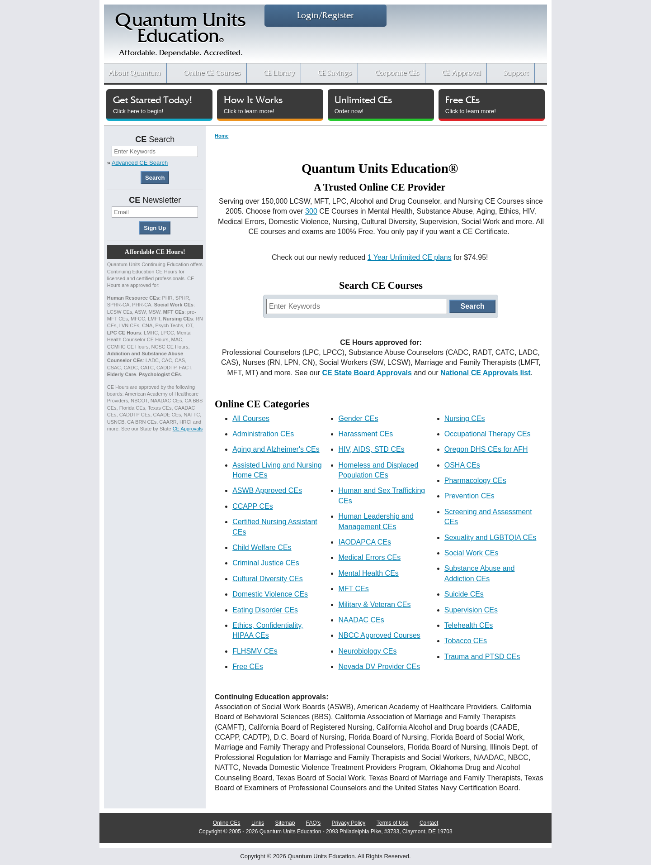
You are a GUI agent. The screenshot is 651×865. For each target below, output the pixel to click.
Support (516, 73)
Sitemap (285, 823)
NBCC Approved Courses (379, 635)
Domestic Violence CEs (270, 594)
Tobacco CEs (465, 641)
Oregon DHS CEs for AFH (486, 449)
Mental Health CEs (368, 573)
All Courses (250, 418)
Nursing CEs (464, 418)
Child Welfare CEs (261, 547)
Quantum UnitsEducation (180, 37)
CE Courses (212, 73)
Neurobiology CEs (367, 651)
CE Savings (335, 73)
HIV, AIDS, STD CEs (371, 449)
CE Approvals (188, 428)
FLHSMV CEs (255, 651)
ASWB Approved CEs (267, 490)
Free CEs (247, 666)
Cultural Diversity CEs (267, 579)
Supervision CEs (471, 610)
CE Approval (461, 73)
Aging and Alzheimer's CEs (275, 449)
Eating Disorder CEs (265, 610)
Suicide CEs (464, 594)
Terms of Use (393, 823)
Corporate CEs (397, 73)
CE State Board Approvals (367, 373)
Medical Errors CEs (369, 557)
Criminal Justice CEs (265, 563)
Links (257, 823)
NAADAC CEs (361, 620)
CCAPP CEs (252, 506)
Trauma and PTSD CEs (482, 656)
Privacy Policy (349, 823)
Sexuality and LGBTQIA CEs (490, 537)
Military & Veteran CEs (374, 604)
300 (311, 211)
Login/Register (325, 15)
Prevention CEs (469, 496)
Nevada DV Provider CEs (379, 666)
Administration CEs (263, 434)
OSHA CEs (462, 465)
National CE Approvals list (485, 373)
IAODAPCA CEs (364, 542)
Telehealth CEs (468, 625)
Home (222, 136)
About (134, 73)
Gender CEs (358, 418)
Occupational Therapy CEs (487, 434)
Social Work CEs (471, 553)
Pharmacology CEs (475, 480)
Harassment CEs (365, 434)
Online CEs (227, 823)
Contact (429, 823)
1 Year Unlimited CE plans (410, 257)
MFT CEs (353, 589)
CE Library (279, 73)
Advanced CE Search (140, 162)
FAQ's (313, 823)
